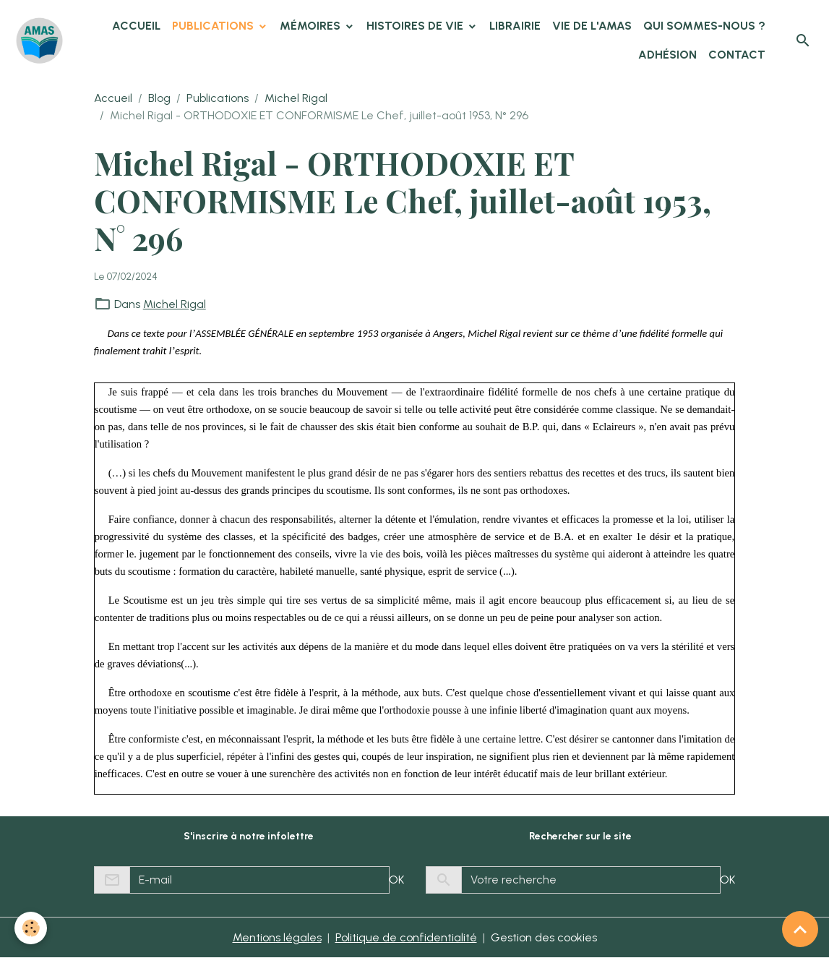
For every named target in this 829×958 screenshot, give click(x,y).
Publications (214, 26)
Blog (159, 98)
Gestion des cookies (544, 937)
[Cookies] (30, 928)
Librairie (515, 26)
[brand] (39, 41)
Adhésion (667, 54)
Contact (736, 54)
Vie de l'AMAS (592, 26)
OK (396, 879)
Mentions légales (277, 937)
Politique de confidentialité (406, 937)
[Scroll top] (800, 929)
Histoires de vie (416, 26)
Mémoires (311, 26)
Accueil (136, 26)
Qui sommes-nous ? (704, 26)
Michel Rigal (296, 98)
